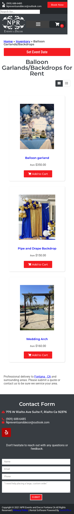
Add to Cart (38, 174)
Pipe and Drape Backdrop (37, 248)
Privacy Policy (20, 510)
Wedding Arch (37, 339)
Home (8, 41)
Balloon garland (37, 158)
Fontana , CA (42, 376)
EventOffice (65, 510)
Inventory (23, 41)
